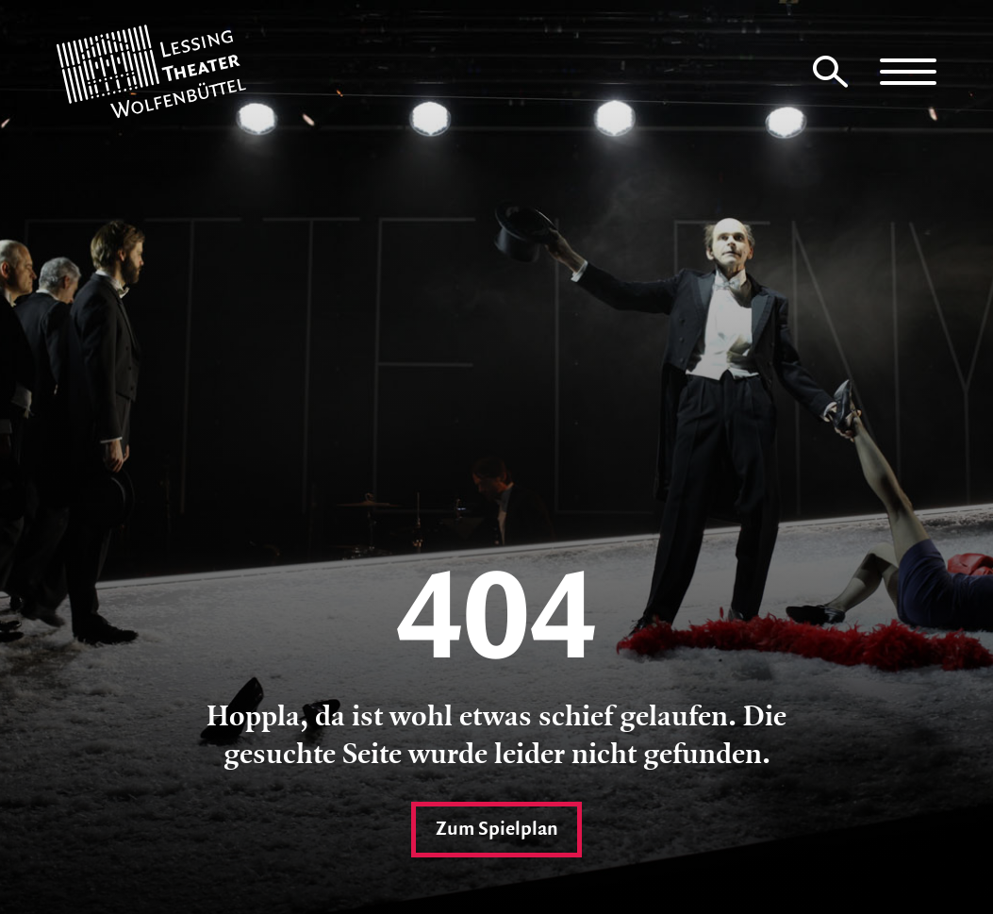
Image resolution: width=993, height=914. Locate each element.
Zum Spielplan (496, 827)
